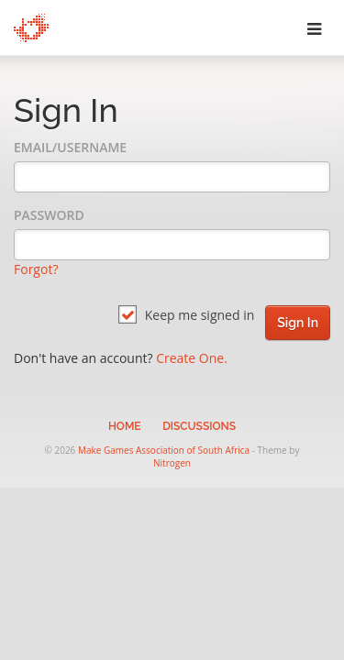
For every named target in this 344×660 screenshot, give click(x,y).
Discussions (199, 426)
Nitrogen (172, 462)
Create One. (191, 358)
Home (124, 426)
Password (49, 215)
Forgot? (36, 269)
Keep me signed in (186, 314)
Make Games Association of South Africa (164, 450)
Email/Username (70, 147)
